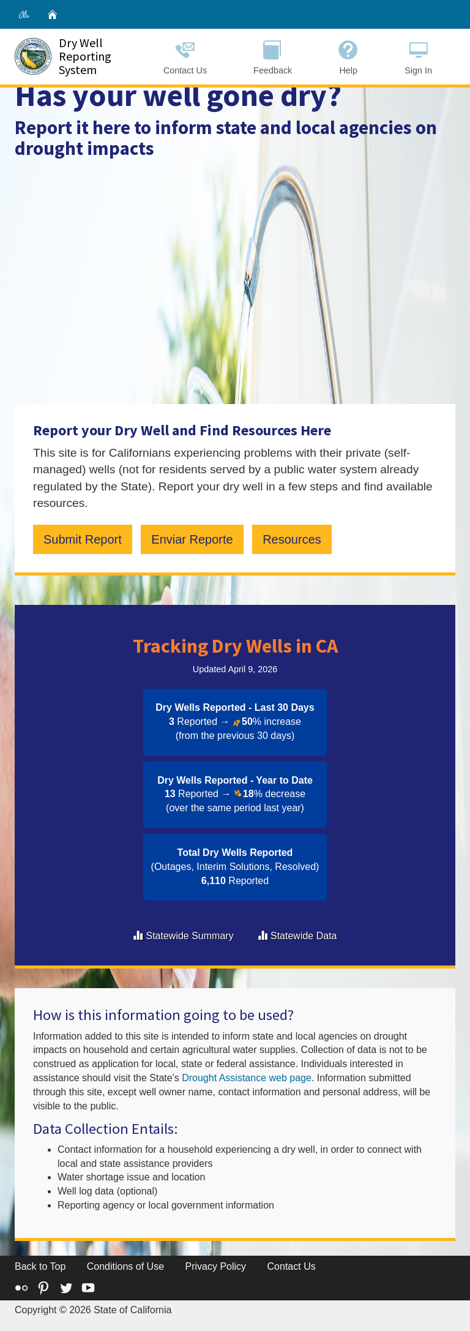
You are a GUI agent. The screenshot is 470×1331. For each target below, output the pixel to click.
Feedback (272, 55)
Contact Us (185, 55)
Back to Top (40, 1266)
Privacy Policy (216, 1266)
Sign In (418, 55)
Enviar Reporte (192, 539)
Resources (292, 539)
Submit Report (82, 539)
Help (348, 55)
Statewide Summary (189, 936)
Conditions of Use (125, 1266)
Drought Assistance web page (246, 1078)
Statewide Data (303, 936)
